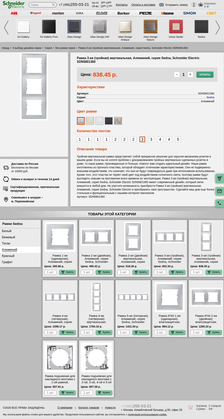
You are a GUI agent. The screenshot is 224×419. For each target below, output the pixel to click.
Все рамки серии (65, 47)
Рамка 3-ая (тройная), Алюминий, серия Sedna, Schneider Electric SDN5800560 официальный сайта (169, 262)
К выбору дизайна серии (27, 47)
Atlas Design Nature (150, 38)
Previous (6, 27)
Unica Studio (176, 36)
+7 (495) (74, 4)
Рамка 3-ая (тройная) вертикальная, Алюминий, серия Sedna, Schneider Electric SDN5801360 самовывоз (206, 263)
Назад (5, 47)
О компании (64, 407)
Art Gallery (23, 36)
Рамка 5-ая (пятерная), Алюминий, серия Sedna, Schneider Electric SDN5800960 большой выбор (132, 322)
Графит (7, 262)
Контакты (122, 4)
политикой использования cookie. (147, 414)
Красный (8, 256)
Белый (6, 231)
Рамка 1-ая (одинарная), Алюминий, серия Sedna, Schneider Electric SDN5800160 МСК (60, 263)
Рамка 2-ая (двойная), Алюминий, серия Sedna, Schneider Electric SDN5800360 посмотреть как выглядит (96, 263)
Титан (6, 243)
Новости (110, 407)
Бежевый (8, 237)
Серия (48, 47)
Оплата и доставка (143, 4)
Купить (205, 74)
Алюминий (9, 249)
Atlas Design (74, 36)
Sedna (201, 36)
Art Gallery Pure (49, 36)
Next (217, 27)
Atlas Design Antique (125, 38)
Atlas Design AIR (99, 36)
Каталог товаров (88, 407)
